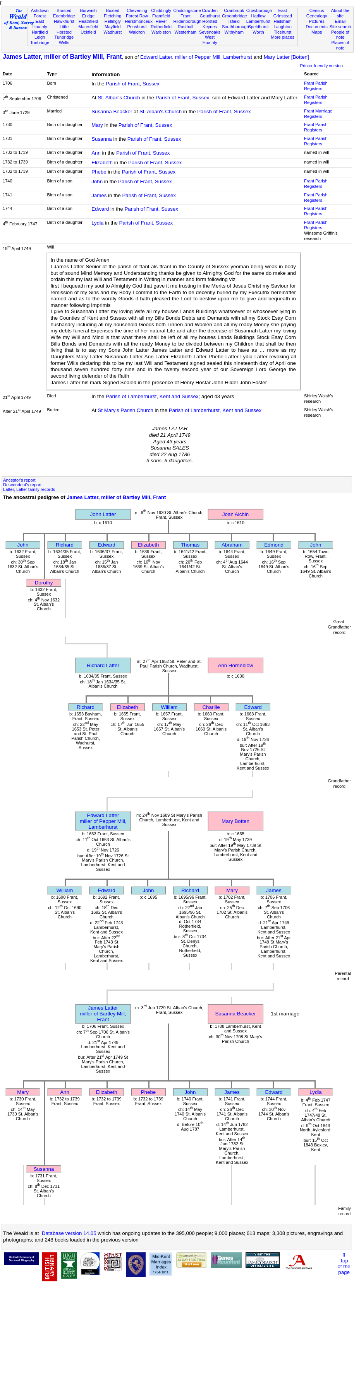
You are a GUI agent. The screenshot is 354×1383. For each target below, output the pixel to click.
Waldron (137, 32)
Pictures (317, 21)
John (97, 181)
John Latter (103, 514)
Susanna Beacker (111, 111)
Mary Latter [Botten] (286, 57)
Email (340, 21)
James (99, 195)
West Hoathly (210, 40)
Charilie (211, 707)
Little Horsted (64, 29)
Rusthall (185, 26)
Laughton (283, 26)
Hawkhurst (64, 21)
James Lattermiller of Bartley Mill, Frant (103, 1013)
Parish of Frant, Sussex (133, 84)
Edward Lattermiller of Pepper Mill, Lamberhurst (103, 821)
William (169, 707)
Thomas (190, 545)
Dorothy (44, 583)
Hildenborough (187, 21)
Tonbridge (39, 42)
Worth (258, 32)
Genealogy (316, 16)
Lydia (97, 223)
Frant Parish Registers (316, 86)
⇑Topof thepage (343, 1263)
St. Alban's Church (119, 97)
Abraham (232, 545)
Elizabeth (102, 162)
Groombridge (234, 16)
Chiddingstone (187, 10)
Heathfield (88, 21)
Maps (316, 32)
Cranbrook (234, 10)
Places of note (340, 45)
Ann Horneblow (235, 665)
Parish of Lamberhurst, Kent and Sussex (152, 396)
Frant (185, 16)
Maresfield (88, 26)
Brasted (64, 10)
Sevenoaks (209, 32)
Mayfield (112, 26)
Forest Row (137, 16)
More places (282, 37)
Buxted (112, 10)
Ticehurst (282, 32)
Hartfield (40, 32)
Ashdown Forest (40, 13)
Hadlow (258, 16)
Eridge (88, 16)
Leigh (39, 37)
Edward (100, 209)
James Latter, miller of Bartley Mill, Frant (62, 56)
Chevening (137, 10)
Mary (97, 125)
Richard (65, 545)
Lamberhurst (258, 21)
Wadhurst (112, 32)
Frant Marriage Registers (318, 114)
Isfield (234, 21)
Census (316, 10)
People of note (340, 35)
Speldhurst (258, 26)
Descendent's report (22, 484)
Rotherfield (161, 26)
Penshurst (136, 26)
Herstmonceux (139, 21)
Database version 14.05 (69, 1233)
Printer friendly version (321, 65)
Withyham (234, 32)
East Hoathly (40, 24)
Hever (161, 21)
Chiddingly (161, 10)
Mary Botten (235, 821)
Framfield (161, 16)
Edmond (274, 545)
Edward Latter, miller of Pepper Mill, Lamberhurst (196, 57)
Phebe (99, 172)
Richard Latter (103, 665)
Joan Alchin (235, 514)
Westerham (186, 32)
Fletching (112, 16)
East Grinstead (282, 13)
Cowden (210, 10)
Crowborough (259, 10)
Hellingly (113, 21)
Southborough (235, 26)
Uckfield (88, 32)
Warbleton (161, 32)
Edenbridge (64, 16)
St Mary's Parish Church (125, 410)
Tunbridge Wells (64, 40)
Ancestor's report (19, 480)
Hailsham (283, 21)
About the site (340, 13)
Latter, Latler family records (29, 489)
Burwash (88, 10)
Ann (96, 153)
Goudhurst (210, 16)
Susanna (101, 139)
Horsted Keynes (209, 24)
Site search (340, 26)
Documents (317, 26)
